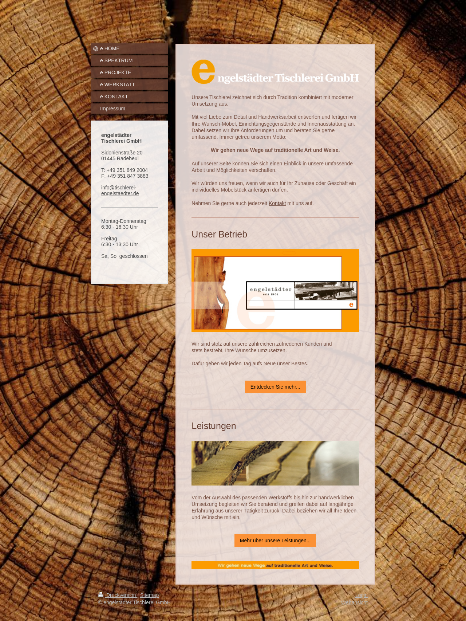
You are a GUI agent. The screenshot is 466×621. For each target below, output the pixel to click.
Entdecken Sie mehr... (275, 387)
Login (361, 595)
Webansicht (354, 602)
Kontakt (277, 203)
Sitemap (149, 595)
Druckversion (117, 595)
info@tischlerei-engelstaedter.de (120, 190)
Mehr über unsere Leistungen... (275, 540)
